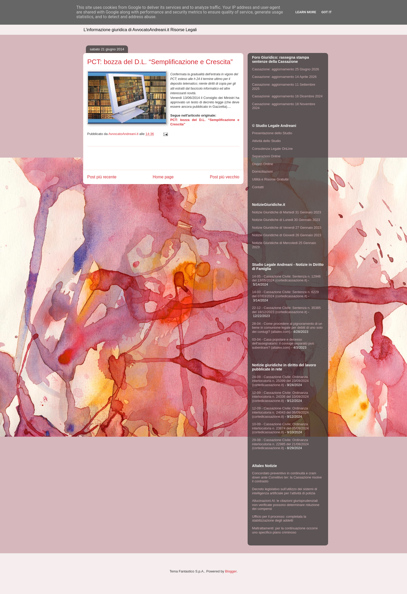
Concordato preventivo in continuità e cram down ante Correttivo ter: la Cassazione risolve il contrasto (287, 477)
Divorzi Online (262, 164)
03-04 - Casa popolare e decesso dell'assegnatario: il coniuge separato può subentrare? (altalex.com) (283, 343)
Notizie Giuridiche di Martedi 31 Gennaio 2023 (286, 212)
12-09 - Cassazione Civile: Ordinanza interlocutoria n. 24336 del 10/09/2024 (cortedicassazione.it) (280, 397)
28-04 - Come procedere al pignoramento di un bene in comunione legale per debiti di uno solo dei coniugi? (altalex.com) (287, 328)
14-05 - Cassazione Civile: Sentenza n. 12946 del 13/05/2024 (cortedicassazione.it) (286, 278)
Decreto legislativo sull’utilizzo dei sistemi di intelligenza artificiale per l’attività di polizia (284, 491)
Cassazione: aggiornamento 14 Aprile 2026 (284, 77)
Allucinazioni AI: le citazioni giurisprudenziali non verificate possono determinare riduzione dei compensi (285, 505)
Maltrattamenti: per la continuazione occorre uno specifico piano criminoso (285, 530)
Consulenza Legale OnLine (272, 149)
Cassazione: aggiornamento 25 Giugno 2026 (285, 69)
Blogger (230, 571)
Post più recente (102, 177)
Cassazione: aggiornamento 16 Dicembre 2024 (287, 96)
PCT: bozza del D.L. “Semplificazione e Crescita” (160, 62)
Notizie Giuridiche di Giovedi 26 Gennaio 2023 (286, 235)
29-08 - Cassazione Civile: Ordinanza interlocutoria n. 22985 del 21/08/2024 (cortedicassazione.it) (280, 444)
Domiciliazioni (262, 171)
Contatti (258, 187)
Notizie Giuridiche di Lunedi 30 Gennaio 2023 (286, 220)
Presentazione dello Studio (272, 133)
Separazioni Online (266, 156)
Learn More (305, 12)
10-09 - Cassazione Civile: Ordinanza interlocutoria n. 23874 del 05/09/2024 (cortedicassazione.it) (280, 428)
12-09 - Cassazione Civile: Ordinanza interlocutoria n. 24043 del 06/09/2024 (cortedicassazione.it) (280, 412)
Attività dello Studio (266, 141)
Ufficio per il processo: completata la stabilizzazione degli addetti (279, 519)
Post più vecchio (224, 177)
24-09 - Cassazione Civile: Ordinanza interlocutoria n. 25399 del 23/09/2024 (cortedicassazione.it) (280, 381)
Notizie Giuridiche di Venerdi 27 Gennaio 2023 (286, 228)
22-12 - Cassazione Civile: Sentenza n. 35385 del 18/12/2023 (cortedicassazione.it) (286, 310)
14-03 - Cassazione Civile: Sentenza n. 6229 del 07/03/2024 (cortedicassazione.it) (285, 294)
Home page (163, 177)
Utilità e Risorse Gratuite (270, 179)
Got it (326, 12)
